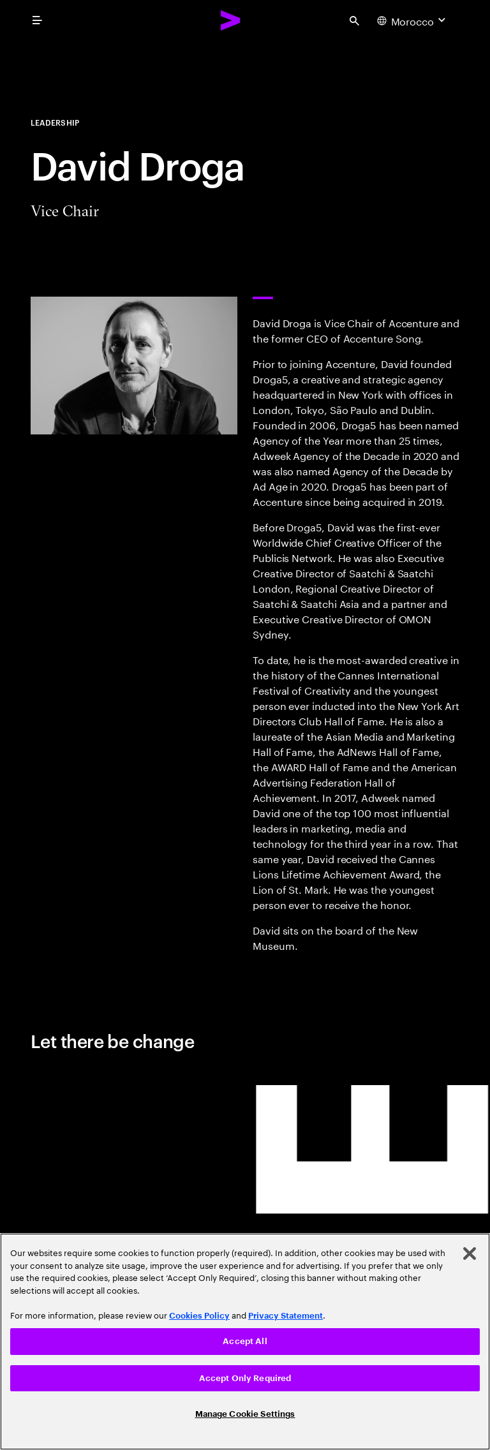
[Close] (470, 1253)
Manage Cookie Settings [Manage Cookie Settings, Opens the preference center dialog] (245, 1414)
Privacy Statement (285, 1316)
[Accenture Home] (231, 20)
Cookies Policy (199, 1316)
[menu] (37, 20)
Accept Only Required (245, 1378)
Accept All (245, 1341)
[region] (245, 1341)
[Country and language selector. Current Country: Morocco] (412, 20)
